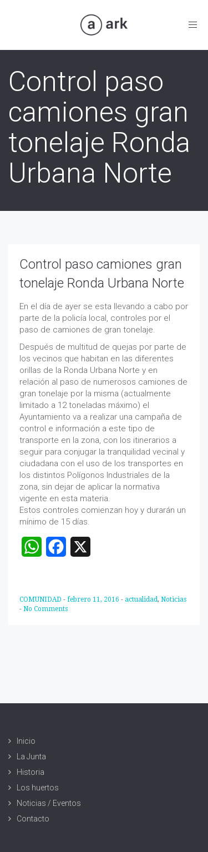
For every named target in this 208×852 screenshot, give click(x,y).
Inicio (26, 741)
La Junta (31, 756)
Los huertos (38, 787)
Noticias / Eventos (49, 803)
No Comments (45, 609)
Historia (30, 772)
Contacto (33, 818)
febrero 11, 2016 (94, 599)
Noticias (173, 599)
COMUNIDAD (41, 599)
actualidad (141, 599)
